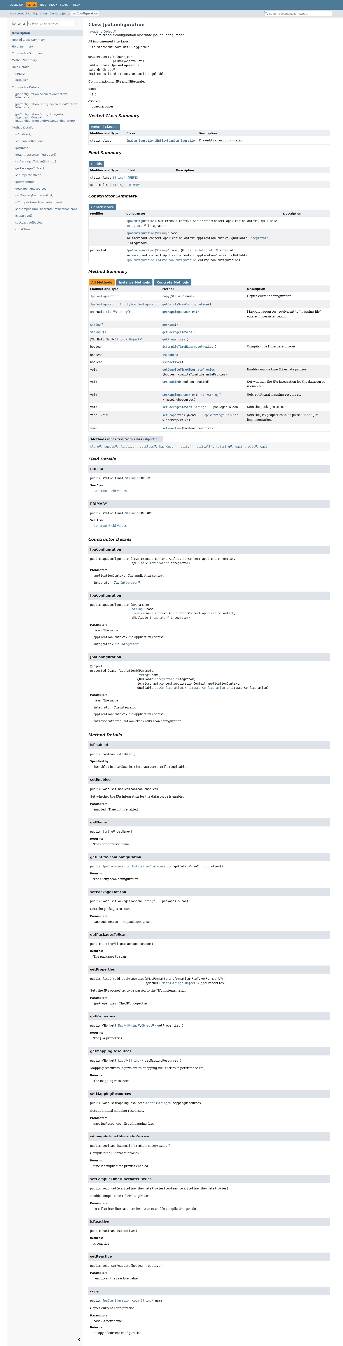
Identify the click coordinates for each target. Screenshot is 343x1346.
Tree (43, 4)
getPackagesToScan (177, 332)
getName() (23, 148)
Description (21, 33)
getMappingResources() (32, 188)
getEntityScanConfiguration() (35, 154)
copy (165, 296)
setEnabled (171, 382)
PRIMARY (21, 80)
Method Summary (24, 60)
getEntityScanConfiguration (185, 304)
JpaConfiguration (85, 13)
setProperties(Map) (28, 175)
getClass (147, 446)
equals (109, 446)
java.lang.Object (101, 31)
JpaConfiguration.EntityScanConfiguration (161, 140)
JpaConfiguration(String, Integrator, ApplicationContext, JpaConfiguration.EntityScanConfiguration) (45, 117)
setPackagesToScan (177, 407)
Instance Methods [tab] (134, 282)
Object (107, 69)
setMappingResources (179, 394)
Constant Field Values (110, 491)
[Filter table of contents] (51, 23)
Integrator (135, 225)
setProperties (173, 415)
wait (238, 446)
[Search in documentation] (298, 13)
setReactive (172, 428)
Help (76, 4)
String (118, 177)
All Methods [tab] (101, 282)
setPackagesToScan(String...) (35, 161)
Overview (17, 4)
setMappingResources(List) (34, 195)
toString (223, 446)
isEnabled (170, 355)
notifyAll (202, 446)
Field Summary (22, 46)
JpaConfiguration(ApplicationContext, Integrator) (41, 95)
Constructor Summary (27, 53)
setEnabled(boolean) (30, 141)
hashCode (166, 446)
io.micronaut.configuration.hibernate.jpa (37, 13)
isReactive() (23, 215)
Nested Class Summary (28, 39)
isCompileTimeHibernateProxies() (39, 202)
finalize (127, 446)
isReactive (171, 362)
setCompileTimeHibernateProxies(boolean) (46, 209)
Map (108, 339)
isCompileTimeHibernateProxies (187, 346)
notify (184, 446)
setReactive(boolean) (30, 222)
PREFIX (20, 73)
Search (65, 4)
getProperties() (26, 181)
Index (53, 4)
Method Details (22, 127)
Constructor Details (25, 87)
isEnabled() (23, 134)
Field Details (20, 67)
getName (168, 324)
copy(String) (24, 229)
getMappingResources (179, 312)
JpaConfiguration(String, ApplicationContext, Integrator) (46, 105)
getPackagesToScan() (30, 168)
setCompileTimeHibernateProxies (188, 369)
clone (94, 446)
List (109, 312)
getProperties (173, 339)
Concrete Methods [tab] (173, 282)
